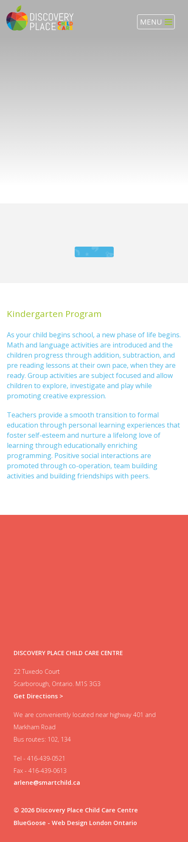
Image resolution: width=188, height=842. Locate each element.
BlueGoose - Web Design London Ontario (75, 823)
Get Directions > (38, 696)
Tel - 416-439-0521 (39, 758)
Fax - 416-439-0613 (40, 771)
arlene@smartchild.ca (47, 782)
